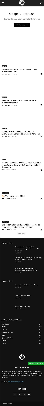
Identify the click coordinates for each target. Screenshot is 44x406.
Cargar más (22, 233)
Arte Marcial (5, 193)
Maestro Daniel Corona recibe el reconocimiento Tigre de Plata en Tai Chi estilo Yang (27, 248)
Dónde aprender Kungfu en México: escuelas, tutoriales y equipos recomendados (21, 226)
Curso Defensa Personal (22, 306)
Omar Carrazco (6, 74)
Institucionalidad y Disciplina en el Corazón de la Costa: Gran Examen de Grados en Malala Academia (22, 165)
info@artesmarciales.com (16, 381)
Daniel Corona (6, 169)
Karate (3, 159)
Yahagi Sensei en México (22, 295)
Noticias (4, 66)
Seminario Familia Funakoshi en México (26, 285)
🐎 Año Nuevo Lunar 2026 (13, 196)
